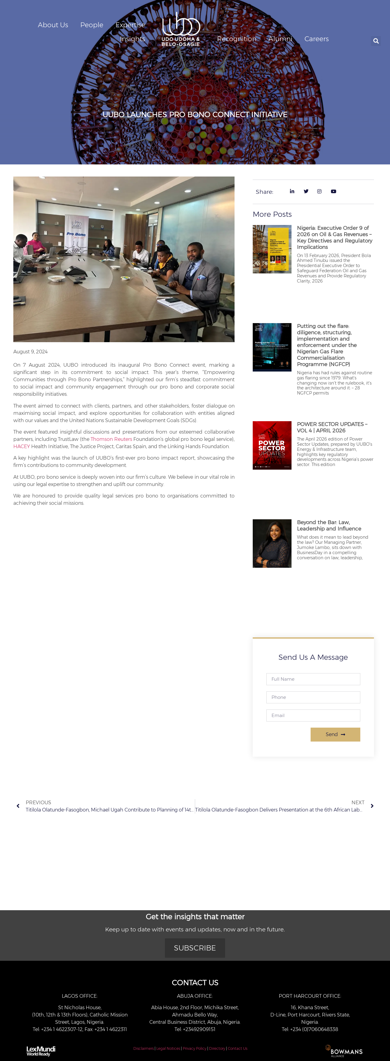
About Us (53, 25)
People (91, 25)
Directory (217, 1048)
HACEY (21, 446)
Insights (132, 39)
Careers (317, 39)
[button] (376, 41)
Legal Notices (168, 1048)
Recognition (236, 39)
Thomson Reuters (111, 439)
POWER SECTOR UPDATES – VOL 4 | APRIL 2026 (332, 427)
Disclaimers (143, 1048)
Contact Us (237, 1048)
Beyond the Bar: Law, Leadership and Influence (329, 525)
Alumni (280, 39)
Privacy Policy (194, 1048)
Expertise (130, 25)
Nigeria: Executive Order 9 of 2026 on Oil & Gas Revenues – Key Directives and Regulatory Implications (334, 237)
